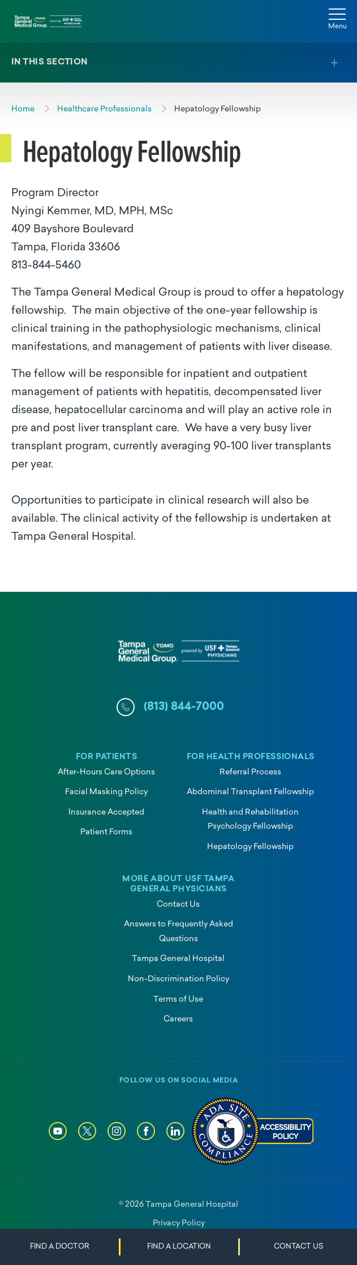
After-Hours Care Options (106, 772)
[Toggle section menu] (178, 63)
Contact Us (178, 904)
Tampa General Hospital (178, 959)
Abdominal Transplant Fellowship (250, 792)
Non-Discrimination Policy (178, 979)
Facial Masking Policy (106, 792)
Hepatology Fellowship (250, 847)
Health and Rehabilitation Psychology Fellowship (250, 819)
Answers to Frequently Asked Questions (178, 931)
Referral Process (250, 772)
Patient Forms (106, 832)
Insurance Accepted (106, 812)
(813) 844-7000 (184, 707)
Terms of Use (178, 999)
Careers (178, 1019)
